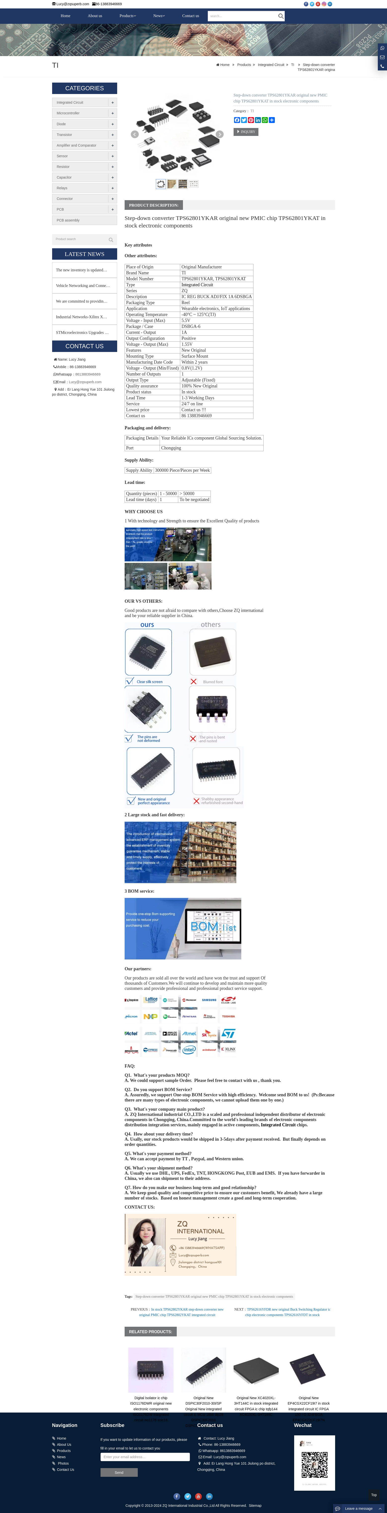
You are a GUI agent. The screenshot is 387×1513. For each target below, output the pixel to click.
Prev (135, 134)
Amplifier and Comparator (77, 145)
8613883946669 (88, 374)
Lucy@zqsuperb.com (72, 4)
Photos (63, 1463)
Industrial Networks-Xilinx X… (81, 317)
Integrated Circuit (271, 65)
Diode (61, 124)
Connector (65, 198)
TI (55, 65)
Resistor (63, 166)
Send (119, 1472)
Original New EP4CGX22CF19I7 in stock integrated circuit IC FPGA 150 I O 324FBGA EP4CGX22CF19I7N (309, 1409)
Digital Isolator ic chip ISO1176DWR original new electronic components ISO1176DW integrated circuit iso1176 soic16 (151, 1409)
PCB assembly (68, 220)
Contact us (190, 16)
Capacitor (64, 177)
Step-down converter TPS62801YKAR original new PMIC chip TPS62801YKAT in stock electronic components (214, 1296)
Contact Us (65, 1470)
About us (95, 16)
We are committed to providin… (82, 301)
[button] (135, 16)
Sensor (62, 156)
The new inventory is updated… (81, 270)
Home (65, 16)
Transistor (64, 134)
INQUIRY (246, 132)
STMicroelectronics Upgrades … (82, 332)
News (159, 16)
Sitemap (255, 1506)
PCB (60, 209)
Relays (62, 188)
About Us (64, 1445)
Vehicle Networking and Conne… (83, 285)
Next (220, 134)
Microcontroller (68, 113)
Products (128, 16)
